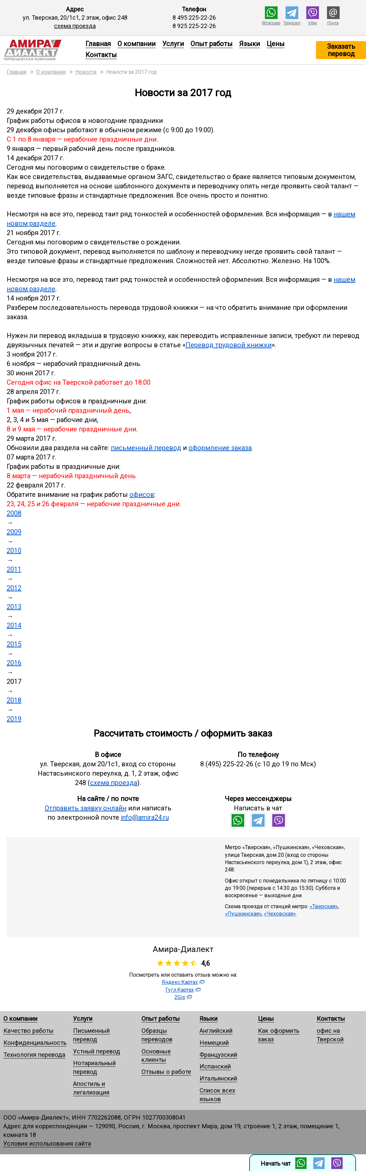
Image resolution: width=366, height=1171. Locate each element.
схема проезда (75, 25)
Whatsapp (271, 23)
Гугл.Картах (179, 990)
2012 (14, 588)
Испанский (215, 1066)
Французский (218, 1054)
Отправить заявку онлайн (85, 808)
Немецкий (214, 1042)
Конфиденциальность (34, 1042)
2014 (14, 625)
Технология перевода (34, 1054)
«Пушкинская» (243, 914)
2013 (14, 607)
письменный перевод (146, 448)
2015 (14, 644)
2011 (14, 569)
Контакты (101, 55)
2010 (14, 551)
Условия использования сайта (47, 1143)
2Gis (179, 997)
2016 (14, 663)
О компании (136, 44)
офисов (141, 495)
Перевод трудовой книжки (229, 345)
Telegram (292, 23)
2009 (14, 532)
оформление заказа (220, 448)
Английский (216, 1030)
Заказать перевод (341, 50)
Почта (333, 23)
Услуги (173, 44)
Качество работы (28, 1030)
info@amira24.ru (145, 817)
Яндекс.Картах (180, 982)
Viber (312, 23)
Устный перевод (96, 1051)
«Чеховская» (280, 914)
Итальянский (218, 1078)
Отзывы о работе (166, 1071)
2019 (14, 719)
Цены (276, 44)
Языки (249, 44)
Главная (98, 44)
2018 (14, 700)
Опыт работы (212, 44)
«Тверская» (324, 906)
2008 (14, 513)
